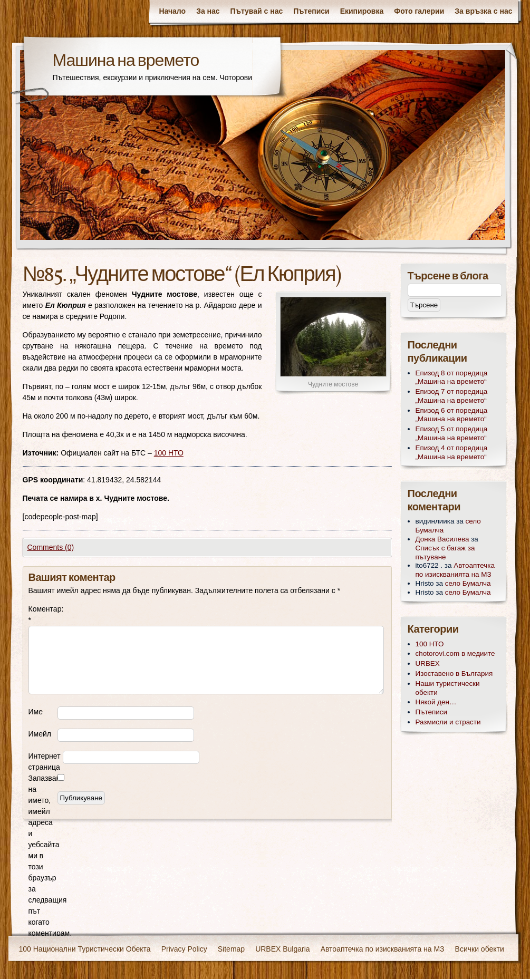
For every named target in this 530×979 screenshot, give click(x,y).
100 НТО (169, 453)
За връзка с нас (483, 11)
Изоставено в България (454, 673)
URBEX (428, 663)
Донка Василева (442, 539)
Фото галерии (419, 11)
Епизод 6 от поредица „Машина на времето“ (452, 414)
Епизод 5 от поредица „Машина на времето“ (452, 433)
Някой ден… (436, 702)
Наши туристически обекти (448, 688)
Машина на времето (126, 61)
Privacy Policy (184, 949)
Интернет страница (44, 761)
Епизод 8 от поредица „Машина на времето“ (452, 377)
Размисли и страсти (448, 722)
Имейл (39, 734)
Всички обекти (479, 949)
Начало (172, 11)
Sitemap (231, 949)
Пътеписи (311, 11)
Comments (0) (50, 547)
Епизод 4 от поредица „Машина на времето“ (452, 452)
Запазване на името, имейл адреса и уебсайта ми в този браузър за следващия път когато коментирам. (42, 855)
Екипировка (362, 11)
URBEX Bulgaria (282, 949)
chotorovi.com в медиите (455, 653)
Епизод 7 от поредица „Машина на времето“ (452, 395)
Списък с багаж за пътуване (445, 552)
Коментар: (42, 614)
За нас (207, 11)
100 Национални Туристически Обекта (85, 949)
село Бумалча (468, 583)
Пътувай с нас (256, 11)
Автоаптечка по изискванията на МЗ (455, 569)
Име (35, 711)
